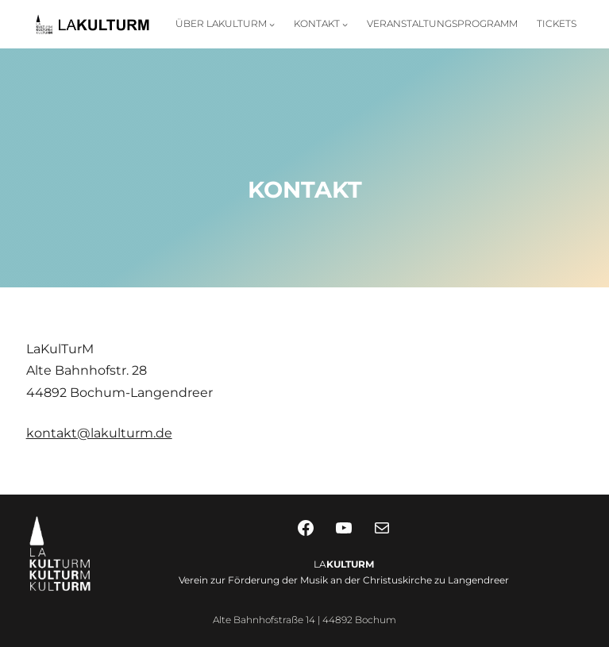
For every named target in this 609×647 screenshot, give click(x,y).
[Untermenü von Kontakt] (345, 24)
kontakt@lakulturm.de (99, 433)
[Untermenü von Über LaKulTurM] (272, 24)
